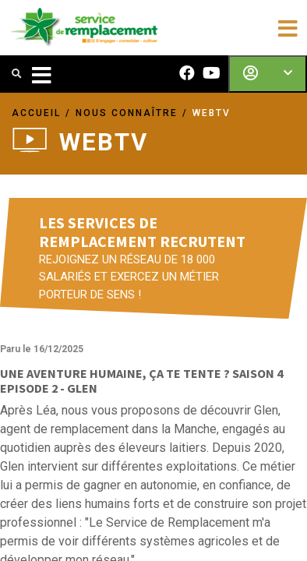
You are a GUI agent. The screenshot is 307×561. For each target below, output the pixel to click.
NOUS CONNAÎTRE (127, 113)
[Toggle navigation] (287, 27)
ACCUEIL (36, 113)
